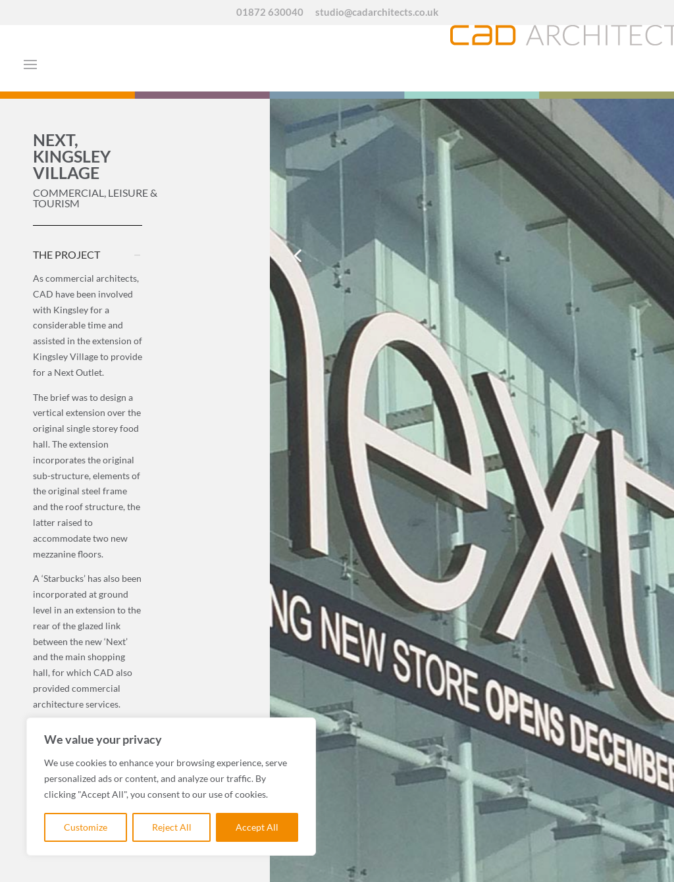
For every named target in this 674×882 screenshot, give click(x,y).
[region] (171, 786)
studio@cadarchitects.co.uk (376, 12)
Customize (85, 827)
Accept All (257, 827)
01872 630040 (269, 12)
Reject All (172, 827)
